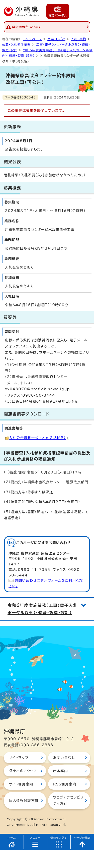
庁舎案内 (60, 771)
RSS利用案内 (64, 784)
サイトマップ (19, 757)
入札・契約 (78, 38)
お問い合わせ (64, 757)
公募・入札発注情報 (16, 44)
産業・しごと (56, 38)
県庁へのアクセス (23, 771)
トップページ (32, 38)
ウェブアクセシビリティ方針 (68, 800)
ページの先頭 (82, 837)
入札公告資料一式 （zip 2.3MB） (39, 438)
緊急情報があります (27, 26)
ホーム (12, 837)
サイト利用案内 (21, 784)
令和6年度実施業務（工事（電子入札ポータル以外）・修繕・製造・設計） (42, 609)
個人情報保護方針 (23, 800)
